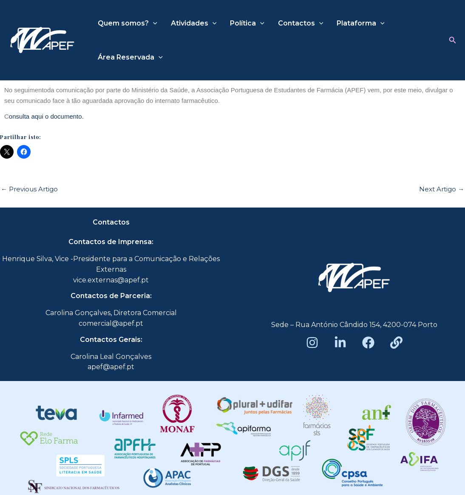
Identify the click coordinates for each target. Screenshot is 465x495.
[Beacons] (396, 342)
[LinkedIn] (340, 342)
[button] (452, 40)
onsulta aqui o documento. (46, 116)
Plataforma (361, 23)
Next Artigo (441, 189)
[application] (153, 23)
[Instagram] (312, 342)
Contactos (300, 23)
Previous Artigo (29, 189)
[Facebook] (368, 342)
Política (247, 23)
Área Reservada (130, 57)
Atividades (194, 23)
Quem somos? (127, 23)
